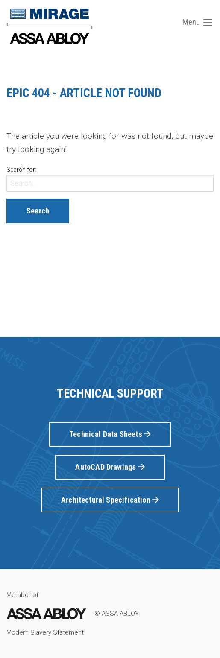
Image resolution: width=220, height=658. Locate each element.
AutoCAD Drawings (109, 466)
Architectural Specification (110, 499)
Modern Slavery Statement (45, 632)
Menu (197, 22)
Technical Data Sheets (110, 434)
